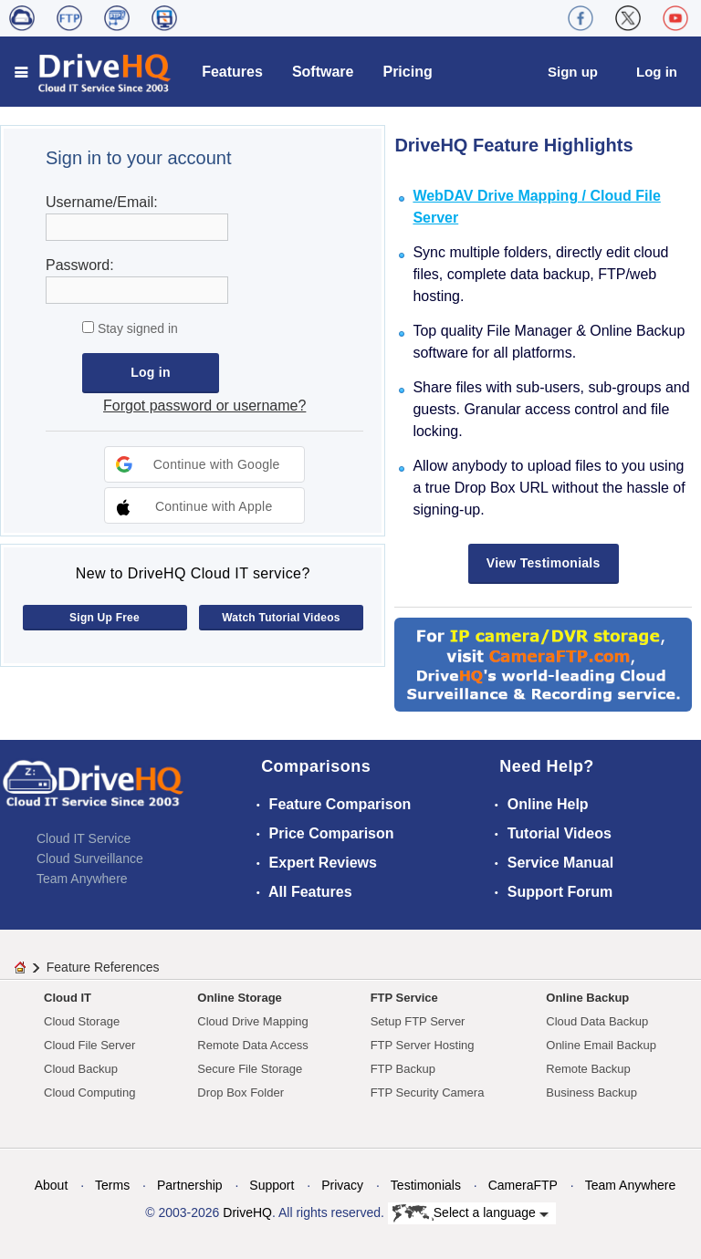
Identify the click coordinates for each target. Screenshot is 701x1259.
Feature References (103, 967)
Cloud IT (67, 997)
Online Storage (239, 997)
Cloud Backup (81, 1069)
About (51, 1185)
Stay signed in (136, 328)
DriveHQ (247, 1212)
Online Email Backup (601, 1045)
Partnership (190, 1185)
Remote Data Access (252, 1045)
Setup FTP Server (418, 1021)
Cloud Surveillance (90, 858)
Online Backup (587, 997)
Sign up (573, 71)
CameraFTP (523, 1185)
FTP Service (404, 997)
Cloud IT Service (84, 838)
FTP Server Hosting (423, 1045)
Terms (112, 1185)
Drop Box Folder (240, 1092)
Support (271, 1185)
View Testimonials (544, 563)
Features (232, 71)
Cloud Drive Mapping (252, 1021)
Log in (656, 71)
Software (323, 71)
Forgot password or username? (204, 405)
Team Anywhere (82, 878)
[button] (204, 464)
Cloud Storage (82, 1021)
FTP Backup (403, 1069)
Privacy (342, 1185)
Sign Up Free (104, 617)
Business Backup (591, 1092)
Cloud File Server (89, 1045)
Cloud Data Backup (597, 1021)
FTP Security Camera (428, 1092)
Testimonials (426, 1185)
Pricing (407, 71)
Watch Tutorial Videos (281, 617)
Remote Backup (588, 1069)
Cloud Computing (89, 1092)
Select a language (470, 1213)
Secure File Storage (249, 1069)
